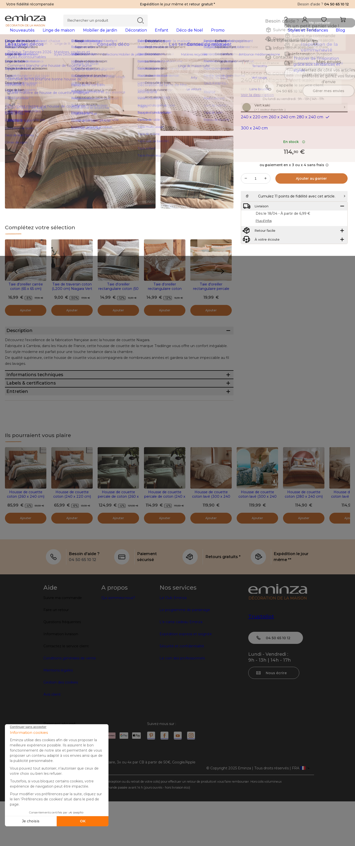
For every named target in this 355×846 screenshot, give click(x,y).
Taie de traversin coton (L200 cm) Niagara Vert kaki (72, 296)
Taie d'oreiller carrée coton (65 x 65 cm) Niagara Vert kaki (25, 296)
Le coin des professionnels (182, 703)
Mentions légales (58, 715)
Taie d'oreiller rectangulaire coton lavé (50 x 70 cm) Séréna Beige (165, 299)
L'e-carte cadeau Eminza (181, 666)
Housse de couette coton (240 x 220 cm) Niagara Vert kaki (72, 541)
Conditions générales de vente (69, 703)
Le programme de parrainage (185, 654)
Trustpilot (261, 661)
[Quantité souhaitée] (255, 197)
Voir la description (257, 103)
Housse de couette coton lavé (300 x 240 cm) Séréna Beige (211, 541)
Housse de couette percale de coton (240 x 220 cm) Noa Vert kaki (164, 541)
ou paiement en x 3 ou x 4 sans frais (294, 183)
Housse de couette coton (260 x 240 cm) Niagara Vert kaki (25, 541)
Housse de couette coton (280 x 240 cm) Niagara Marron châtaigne (304, 543)
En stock (294, 160)
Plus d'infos (264, 251)
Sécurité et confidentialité (182, 690)
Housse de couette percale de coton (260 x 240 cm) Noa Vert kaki (118, 541)
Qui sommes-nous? (118, 642)
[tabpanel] (135, 35)
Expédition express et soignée (186, 678)
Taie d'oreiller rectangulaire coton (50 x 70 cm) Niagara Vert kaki (118, 299)
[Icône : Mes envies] (345, 81)
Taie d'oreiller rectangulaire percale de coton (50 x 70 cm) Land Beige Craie (211, 299)
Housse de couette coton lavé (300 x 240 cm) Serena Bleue (257, 541)
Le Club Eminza (173, 642)
